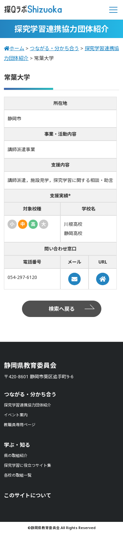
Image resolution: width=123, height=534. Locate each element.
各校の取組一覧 (17, 475)
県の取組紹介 (16, 455)
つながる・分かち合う (30, 394)
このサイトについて (27, 495)
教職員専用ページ (19, 424)
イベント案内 (16, 415)
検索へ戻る (62, 308)
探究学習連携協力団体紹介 (27, 405)
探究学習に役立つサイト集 (27, 465)
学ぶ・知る (17, 444)
